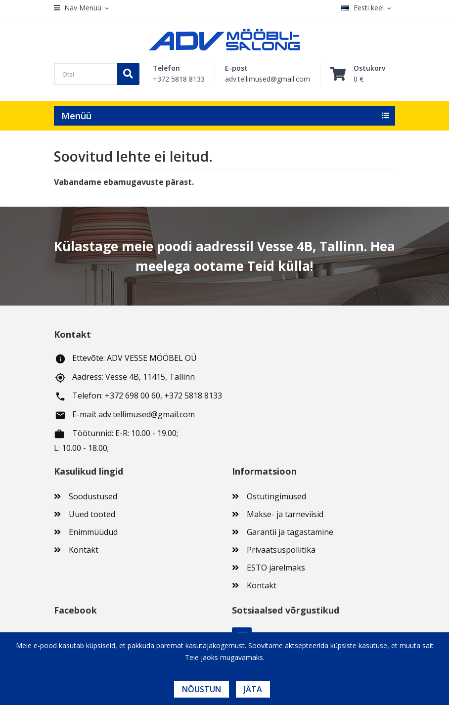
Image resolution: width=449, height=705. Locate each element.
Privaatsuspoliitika (281, 549)
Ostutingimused (276, 496)
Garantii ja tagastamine (290, 532)
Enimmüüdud (93, 532)
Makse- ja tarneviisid (285, 514)
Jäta (253, 689)
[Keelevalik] (368, 8)
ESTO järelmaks (276, 567)
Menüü (76, 116)
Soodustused (93, 496)
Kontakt (83, 549)
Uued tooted (92, 514)
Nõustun (201, 689)
